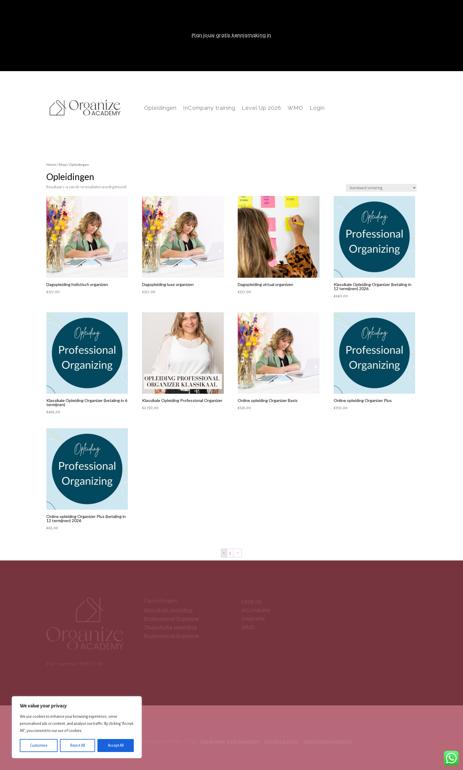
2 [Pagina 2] (230, 553)
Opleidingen (160, 108)
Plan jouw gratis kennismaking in (231, 35)
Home (51, 165)
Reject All (77, 745)
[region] (77, 727)
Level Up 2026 (261, 108)
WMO (295, 108)
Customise (39, 745)
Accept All (116, 745)
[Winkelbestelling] (381, 188)
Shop (62, 165)
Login (317, 108)
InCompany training (209, 108)
